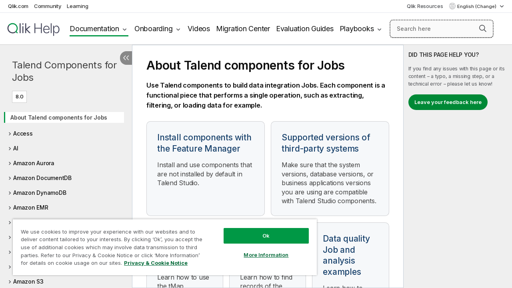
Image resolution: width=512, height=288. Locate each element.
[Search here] (441, 28)
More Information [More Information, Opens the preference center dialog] (260, 249)
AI (15, 148)
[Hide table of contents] (126, 58)
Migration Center (243, 28)
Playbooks (357, 28)
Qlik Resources (425, 6)
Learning (77, 6)
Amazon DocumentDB (42, 177)
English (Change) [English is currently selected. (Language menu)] (477, 6)
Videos (199, 28)
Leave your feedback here (448, 102)
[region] (161, 244)
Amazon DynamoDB (39, 192)
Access (23, 133)
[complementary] (458, 166)
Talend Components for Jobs (64, 71)
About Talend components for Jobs (58, 117)
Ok (260, 229)
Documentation (94, 28)
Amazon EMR (30, 207)
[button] (483, 28)
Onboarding (153, 28)
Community (48, 6)
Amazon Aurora (33, 163)
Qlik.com (18, 6)
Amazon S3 (28, 281)
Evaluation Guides (305, 28)
